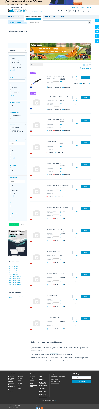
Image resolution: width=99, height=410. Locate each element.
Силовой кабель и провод (31, 26)
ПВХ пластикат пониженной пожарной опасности (17, 132)
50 (60, 171)
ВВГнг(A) (13, 188)
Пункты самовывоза (34, 382)
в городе (80, 84)
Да (29, 19)
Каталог (14, 26)
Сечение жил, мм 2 (14, 140)
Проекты (20, 384)
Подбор (14, 225)
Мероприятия (21, 382)
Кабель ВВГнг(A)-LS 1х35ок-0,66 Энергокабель (57, 208)
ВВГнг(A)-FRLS (15, 191)
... (63, 68)
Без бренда (14, 88)
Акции (19, 385)
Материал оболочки (15, 125)
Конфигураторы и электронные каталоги (43, 389)
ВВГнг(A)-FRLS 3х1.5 (13, 266)
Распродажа (11, 16)
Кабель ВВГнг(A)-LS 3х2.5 (15, 277)
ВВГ (12, 186)
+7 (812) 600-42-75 (16, 406)
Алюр (13, 85)
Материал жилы (14, 213)
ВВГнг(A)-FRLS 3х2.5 (13, 269)
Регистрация (87, 11)
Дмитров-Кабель (16, 93)
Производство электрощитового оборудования (58, 378)
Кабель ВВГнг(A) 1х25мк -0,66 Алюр (55, 230)
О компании (75, 7)
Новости (20, 378)
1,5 (12, 148)
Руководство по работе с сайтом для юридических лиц (43, 396)
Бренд (11, 78)
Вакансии (82, 7)
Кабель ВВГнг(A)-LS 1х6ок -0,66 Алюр (55, 76)
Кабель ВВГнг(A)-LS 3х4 (14, 281)
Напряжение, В (13, 166)
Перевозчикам (11, 387)
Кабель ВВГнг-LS (13, 264)
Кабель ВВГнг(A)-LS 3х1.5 (15, 279)
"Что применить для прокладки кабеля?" (16, 297)
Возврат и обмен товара (33, 386)
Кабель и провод (20, 26)
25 (60, 127)
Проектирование (54, 380)
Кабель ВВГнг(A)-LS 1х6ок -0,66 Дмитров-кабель (58, 97)
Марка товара (13, 178)
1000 (13, 171)
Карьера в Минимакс (10, 391)
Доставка (32, 380)
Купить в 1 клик (75, 80)
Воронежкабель (15, 90)
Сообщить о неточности (49, 401)
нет (12, 106)
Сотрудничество (11, 388)
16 (60, 260)
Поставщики (11, 383)
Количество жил (14, 203)
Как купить (32, 378)
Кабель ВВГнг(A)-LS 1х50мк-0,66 (54, 164)
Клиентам (10, 385)
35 (60, 216)
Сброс (22, 225)
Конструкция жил (14, 113)
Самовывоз (48, 16)
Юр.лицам (89, 7)
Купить (85, 77)
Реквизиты (20, 377)
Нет (37, 19)
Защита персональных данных (42, 378)
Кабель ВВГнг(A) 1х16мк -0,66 (53, 252)
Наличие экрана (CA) (15, 103)
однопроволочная (16, 118)
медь (13, 216)
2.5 (12, 153)
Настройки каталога (84, 69)
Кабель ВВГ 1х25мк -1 (52, 296)
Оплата (55, 16)
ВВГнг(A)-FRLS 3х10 (13, 273)
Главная (9, 26)
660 (13, 168)
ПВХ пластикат (15, 128)
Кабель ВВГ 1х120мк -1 (52, 142)
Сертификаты (11, 381)
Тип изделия (13, 51)
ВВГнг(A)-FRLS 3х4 (13, 271)
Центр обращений (43, 385)
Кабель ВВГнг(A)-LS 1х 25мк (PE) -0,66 (55, 120)
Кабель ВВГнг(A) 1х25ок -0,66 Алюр (55, 318)
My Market (20, 389)
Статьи (19, 380)
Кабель (13, 59)
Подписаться (81, 382)
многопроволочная (16, 115)
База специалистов (55, 383)
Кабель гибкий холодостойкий (15, 62)
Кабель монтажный (16, 65)
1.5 (12, 151)
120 (60, 149)
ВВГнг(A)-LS (14, 193)
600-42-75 (62, 10)
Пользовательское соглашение (43, 392)
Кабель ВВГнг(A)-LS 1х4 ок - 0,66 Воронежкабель (58, 186)
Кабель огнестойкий (16, 68)
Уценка (19, 387)
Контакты (62, 16)
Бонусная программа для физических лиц (43, 383)
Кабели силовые (54, 353)
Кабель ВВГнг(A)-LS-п (14, 275)
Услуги (19, 16)
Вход (82, 11)
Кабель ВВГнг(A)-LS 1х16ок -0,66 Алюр (56, 274)
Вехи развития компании (11, 379)
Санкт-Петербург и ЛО (36, 11)
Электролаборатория (55, 381)
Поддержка (32, 377)
